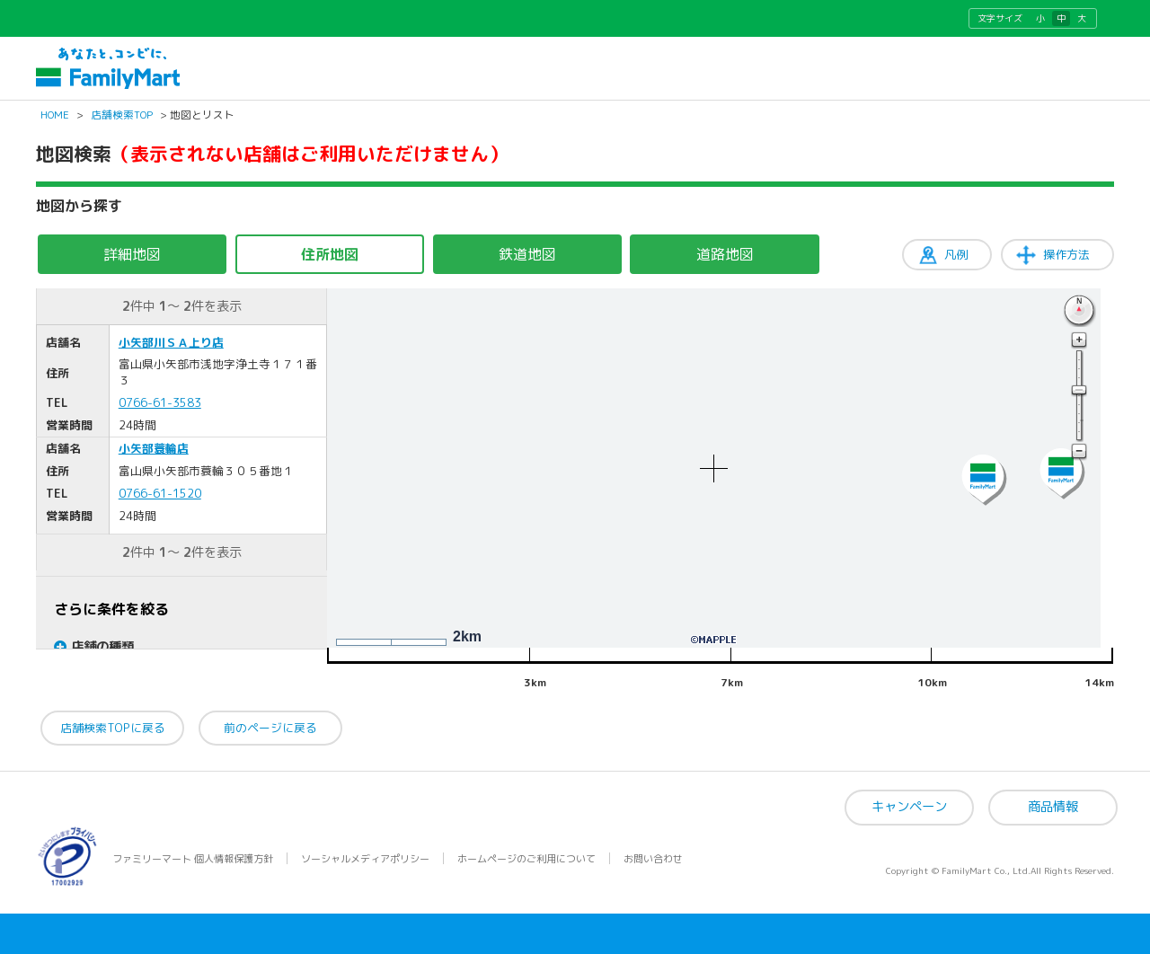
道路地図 (725, 254)
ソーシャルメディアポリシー (365, 859)
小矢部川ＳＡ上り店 (171, 342)
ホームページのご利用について (526, 859)
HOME (54, 115)
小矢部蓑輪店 (154, 448)
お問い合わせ (653, 859)
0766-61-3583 (160, 402)
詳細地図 (132, 254)
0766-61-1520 (160, 493)
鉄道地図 (527, 254)
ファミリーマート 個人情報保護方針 (192, 859)
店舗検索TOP (122, 115)
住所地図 (329, 254)
